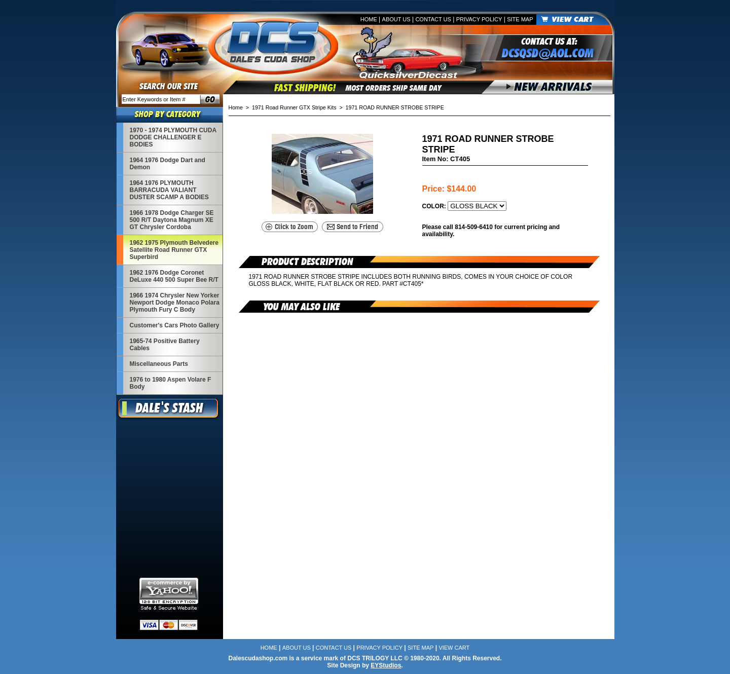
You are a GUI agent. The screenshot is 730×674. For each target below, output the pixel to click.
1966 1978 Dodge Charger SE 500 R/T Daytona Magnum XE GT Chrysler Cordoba (172, 220)
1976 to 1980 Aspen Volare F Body (170, 383)
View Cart (454, 648)
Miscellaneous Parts (159, 363)
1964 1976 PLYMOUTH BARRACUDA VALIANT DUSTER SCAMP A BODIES (169, 190)
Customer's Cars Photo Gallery (175, 325)
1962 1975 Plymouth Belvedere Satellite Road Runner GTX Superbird (174, 249)
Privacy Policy (479, 19)
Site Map (520, 19)
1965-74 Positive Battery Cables (165, 345)
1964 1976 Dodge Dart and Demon (167, 164)
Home (368, 19)
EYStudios (386, 665)
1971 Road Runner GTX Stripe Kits (294, 107)
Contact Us (433, 19)
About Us (396, 19)
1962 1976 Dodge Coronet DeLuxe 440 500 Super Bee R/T (174, 276)
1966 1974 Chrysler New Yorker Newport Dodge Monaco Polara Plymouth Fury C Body (175, 302)
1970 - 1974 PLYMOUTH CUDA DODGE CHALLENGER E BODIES (173, 137)
